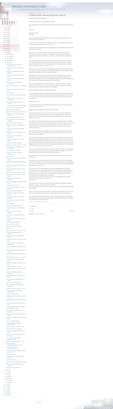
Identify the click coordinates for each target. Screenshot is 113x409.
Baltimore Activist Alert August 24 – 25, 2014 (15, 172)
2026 (6, 28)
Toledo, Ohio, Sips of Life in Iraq (13, 367)
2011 (6, 388)
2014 (6, 52)
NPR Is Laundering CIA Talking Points (14, 190)
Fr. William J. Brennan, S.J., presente (13, 266)
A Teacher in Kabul (10, 92)
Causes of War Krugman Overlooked (13, 205)
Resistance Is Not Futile (11, 354)
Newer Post (31, 211)
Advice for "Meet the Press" (12, 294)
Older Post (71, 211)
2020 (6, 40)
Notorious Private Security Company (13, 282)
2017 (6, 46)
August (8, 62)
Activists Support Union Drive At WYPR (14, 117)
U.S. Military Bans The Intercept (13, 185)
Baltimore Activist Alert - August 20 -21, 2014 (15, 230)
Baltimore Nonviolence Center (29, 6)
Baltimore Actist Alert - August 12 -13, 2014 (15, 326)
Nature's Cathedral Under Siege (12, 321)
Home (51, 211)
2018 (6, 44)
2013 (6, 384)
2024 (6, 32)
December (9, 54)
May (8, 374)
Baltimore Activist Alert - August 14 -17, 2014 (15, 288)
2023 (6, 34)
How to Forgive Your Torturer (12, 224)
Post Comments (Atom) (39, 213)
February (9, 380)
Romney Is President (10, 156)
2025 (6, 30)
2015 (6, 50)
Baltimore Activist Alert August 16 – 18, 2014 (15, 257)
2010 (6, 390)
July (8, 370)
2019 (6, 42)
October (8, 58)
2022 (6, 36)
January (8, 382)
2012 (6, 386)
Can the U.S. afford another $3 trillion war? (15, 107)
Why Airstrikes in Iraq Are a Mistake (13, 328)
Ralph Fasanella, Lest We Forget (13, 109)
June (8, 372)
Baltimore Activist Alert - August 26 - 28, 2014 (16, 144)
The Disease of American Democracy (14, 226)
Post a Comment (31, 208)
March (8, 378)
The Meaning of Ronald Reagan (12, 222)
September (9, 60)
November (9, 56)
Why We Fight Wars (10, 203)
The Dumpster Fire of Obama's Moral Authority (16, 361)
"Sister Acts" (9, 228)
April (8, 376)
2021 (6, 38)
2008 (6, 395)
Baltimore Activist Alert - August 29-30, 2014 (15, 111)
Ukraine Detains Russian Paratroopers (14, 142)
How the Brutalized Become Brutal (13, 150)
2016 (6, 48)
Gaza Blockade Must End (11, 359)
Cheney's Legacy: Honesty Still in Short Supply (16, 105)
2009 (6, 393)
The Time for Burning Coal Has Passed (14, 123)
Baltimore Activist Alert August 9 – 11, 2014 (15, 341)
